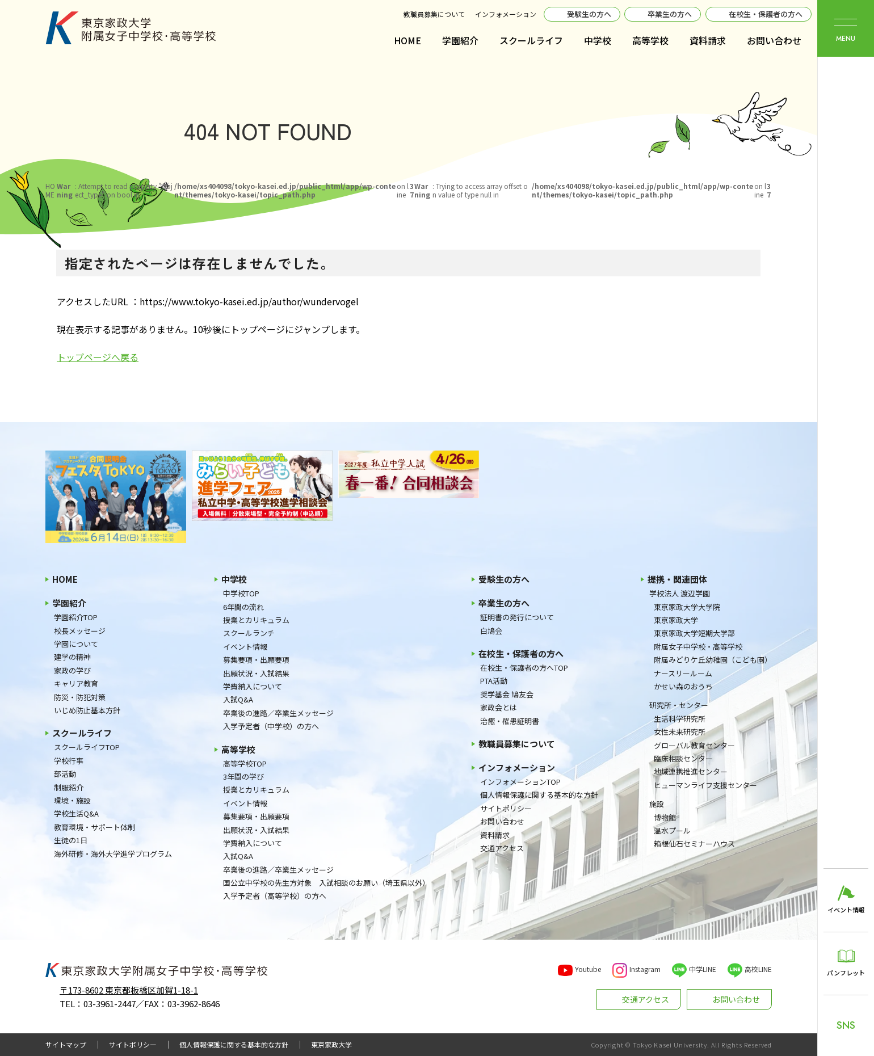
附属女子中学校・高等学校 (698, 646)
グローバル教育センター (694, 745)
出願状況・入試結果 (256, 673)
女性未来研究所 (679, 731)
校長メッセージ (80, 630)
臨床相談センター (683, 758)
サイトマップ (65, 1045)
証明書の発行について (517, 617)
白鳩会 (491, 630)
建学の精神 (72, 656)
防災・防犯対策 (80, 697)
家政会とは (498, 707)
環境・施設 (72, 800)
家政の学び (72, 670)
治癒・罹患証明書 (509, 721)
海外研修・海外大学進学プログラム (113, 853)
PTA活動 (493, 680)
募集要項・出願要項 (256, 659)
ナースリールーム (683, 673)
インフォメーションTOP (520, 781)
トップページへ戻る (97, 357)
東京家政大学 (676, 620)
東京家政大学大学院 (687, 606)
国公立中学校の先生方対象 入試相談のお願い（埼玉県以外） (326, 882)
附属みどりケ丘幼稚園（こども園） (713, 659)
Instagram (645, 969)
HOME (407, 40)
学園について (76, 643)
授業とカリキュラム (256, 620)
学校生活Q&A (76, 813)
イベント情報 (245, 646)
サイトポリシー (506, 808)
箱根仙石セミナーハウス (694, 843)
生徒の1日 (70, 840)
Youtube (588, 969)
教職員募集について (434, 14)
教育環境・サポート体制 (94, 827)
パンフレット (846, 972)
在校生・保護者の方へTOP (524, 667)
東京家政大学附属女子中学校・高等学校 (130, 27)
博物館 (665, 817)
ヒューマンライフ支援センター (705, 785)
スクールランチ (249, 633)
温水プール (672, 830)
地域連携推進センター (691, 771)
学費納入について (252, 686)
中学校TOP (241, 593)
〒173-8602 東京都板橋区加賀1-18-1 (129, 990)
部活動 (65, 773)
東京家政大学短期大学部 (694, 633)
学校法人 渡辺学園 (679, 593)
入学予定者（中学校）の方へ (271, 726)
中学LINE (702, 969)
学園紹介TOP (76, 617)
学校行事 (68, 760)
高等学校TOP (245, 763)
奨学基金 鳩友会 (506, 694)
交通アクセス (502, 848)
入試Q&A (238, 699)
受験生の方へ (589, 14)
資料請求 (708, 40)
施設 (656, 803)
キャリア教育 (76, 683)
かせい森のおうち (683, 686)
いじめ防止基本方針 (87, 710)
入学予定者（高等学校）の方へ (274, 895)
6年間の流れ (243, 606)
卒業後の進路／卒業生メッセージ (278, 713)
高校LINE (758, 969)
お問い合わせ (774, 40)
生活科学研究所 (679, 718)
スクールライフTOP (87, 747)
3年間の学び (243, 776)
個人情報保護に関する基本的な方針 (539, 794)
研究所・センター (678, 705)
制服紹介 (68, 787)
